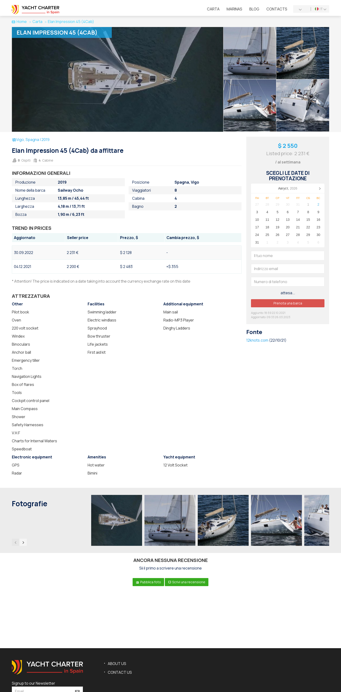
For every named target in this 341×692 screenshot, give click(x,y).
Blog (254, 9)
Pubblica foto (148, 582)
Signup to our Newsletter (33, 683)
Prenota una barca (288, 303)
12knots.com (257, 340)
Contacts (276, 9)
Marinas (234, 9)
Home (19, 21)
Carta (37, 21)
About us (117, 663)
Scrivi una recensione (187, 582)
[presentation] (15, 542)
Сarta (213, 9)
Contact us (120, 672)
